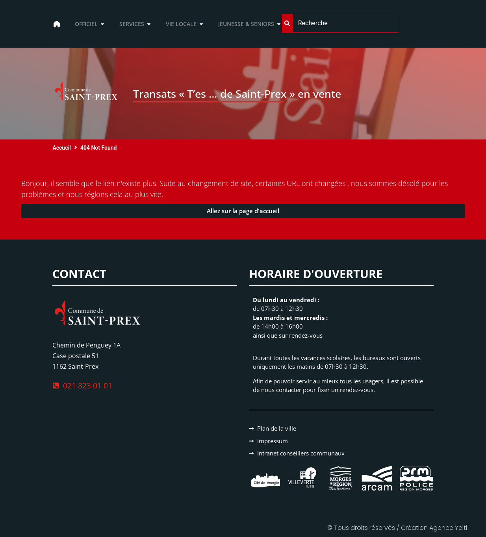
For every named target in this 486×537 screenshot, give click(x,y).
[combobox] (340, 23)
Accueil (61, 148)
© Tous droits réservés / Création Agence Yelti (397, 527)
